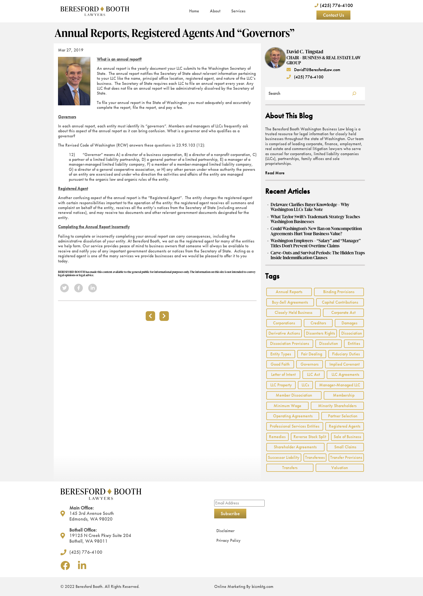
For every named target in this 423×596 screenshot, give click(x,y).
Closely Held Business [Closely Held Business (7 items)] (293, 312)
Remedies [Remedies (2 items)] (277, 436)
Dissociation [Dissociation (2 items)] (351, 333)
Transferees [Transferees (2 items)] (315, 457)
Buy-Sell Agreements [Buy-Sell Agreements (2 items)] (290, 302)
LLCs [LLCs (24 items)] (305, 385)
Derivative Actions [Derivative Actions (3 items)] (284, 333)
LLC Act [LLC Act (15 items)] (313, 374)
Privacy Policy (228, 540)
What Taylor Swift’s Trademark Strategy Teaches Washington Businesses (315, 219)
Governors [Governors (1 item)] (310, 364)
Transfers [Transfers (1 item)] (290, 467)
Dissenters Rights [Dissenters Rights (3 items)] (320, 333)
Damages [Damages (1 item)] (349, 323)
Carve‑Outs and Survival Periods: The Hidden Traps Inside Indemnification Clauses (318, 255)
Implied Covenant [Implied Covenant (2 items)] (344, 364)
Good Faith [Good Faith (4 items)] (280, 364)
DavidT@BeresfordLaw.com (313, 69)
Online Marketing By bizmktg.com (243, 586)
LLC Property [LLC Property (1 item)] (281, 385)
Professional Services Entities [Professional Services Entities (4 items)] (294, 426)
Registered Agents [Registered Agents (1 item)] (344, 426)
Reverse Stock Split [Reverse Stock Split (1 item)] (310, 436)
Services (238, 11)
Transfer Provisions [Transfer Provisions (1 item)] (346, 457)
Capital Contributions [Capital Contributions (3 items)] (340, 302)
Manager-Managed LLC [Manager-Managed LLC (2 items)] (339, 385)
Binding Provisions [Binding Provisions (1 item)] (338, 291)
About (215, 11)
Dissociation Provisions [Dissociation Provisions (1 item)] (289, 343)
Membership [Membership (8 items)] (343, 395)
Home (194, 11)
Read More (275, 173)
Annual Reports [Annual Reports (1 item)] (289, 291)
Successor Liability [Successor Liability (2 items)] (283, 457)
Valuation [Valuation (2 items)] (339, 467)
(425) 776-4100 (304, 77)
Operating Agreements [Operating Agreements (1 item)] (293, 416)
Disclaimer (225, 530)
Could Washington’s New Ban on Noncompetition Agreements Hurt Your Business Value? (316, 231)
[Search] (354, 93)
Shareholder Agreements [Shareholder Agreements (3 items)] (295, 447)
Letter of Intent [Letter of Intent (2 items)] (283, 374)
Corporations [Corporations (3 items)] (284, 323)
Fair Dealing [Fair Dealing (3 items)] (311, 354)
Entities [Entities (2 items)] (354, 343)
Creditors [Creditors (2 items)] (318, 323)
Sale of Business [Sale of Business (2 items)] (347, 436)
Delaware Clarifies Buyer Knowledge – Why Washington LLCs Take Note (310, 207)
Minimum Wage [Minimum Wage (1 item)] (287, 405)
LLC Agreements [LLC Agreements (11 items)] (345, 374)
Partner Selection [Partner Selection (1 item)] (342, 416)
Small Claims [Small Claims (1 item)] (345, 447)
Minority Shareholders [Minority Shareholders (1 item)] (337, 405)
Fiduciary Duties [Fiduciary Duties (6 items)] (346, 354)
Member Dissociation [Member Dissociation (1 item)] (294, 395)
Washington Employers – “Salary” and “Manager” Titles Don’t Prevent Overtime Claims (316, 243)
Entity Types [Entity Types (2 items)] (280, 354)
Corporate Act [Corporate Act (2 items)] (343, 312)
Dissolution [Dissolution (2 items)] (328, 343)
